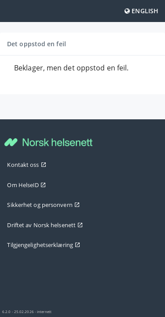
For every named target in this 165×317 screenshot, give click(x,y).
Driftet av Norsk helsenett (45, 225)
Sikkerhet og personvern (43, 205)
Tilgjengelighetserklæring (43, 245)
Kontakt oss (26, 165)
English (141, 11)
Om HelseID (26, 185)
